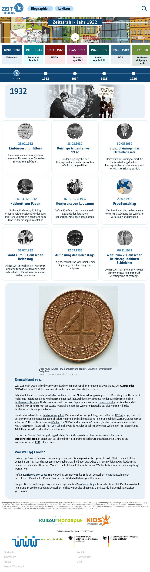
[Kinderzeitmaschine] (34, 21)
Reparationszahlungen (117, 474)
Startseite (8, 552)
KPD (37, 442)
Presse (7, 561)
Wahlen (55, 422)
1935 (104, 78)
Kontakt (81, 552)
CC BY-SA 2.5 (23, 506)
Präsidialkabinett (66, 405)
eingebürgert (134, 465)
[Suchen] (144, 8)
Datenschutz (84, 557)
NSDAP (119, 415)
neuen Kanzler (107, 402)
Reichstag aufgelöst (53, 415)
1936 (133, 78)
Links (80, 561)
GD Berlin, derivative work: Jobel (53, 374)
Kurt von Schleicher (57, 425)
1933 (45, 78)
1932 (16, 79)
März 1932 (23, 458)
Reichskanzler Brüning (27, 402)
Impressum (9, 557)
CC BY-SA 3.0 (71, 374)
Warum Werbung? (13, 566)
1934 (75, 78)
